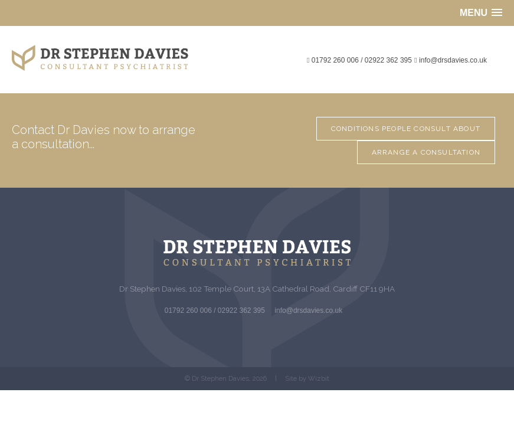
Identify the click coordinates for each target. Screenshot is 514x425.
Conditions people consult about (405, 129)
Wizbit (318, 378)
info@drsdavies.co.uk (450, 60)
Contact (33, 130)
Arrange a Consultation (426, 152)
